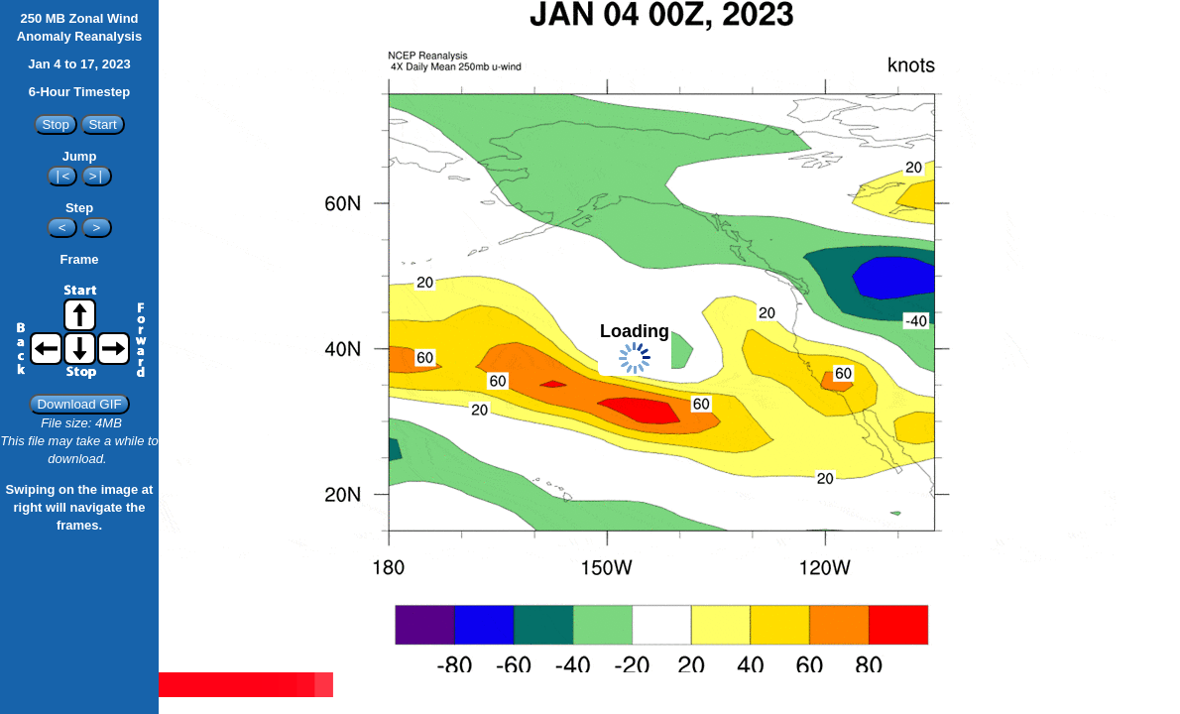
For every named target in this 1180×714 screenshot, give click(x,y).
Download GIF (79, 404)
